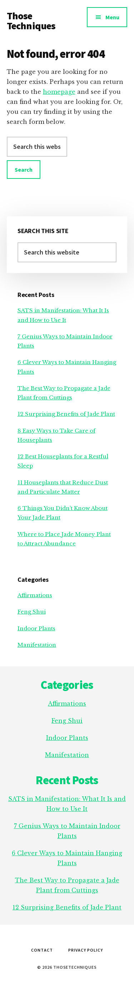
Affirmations (35, 595)
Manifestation (37, 644)
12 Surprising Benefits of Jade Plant (66, 413)
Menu (112, 17)
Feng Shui (32, 611)
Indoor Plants (36, 628)
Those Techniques (31, 20)
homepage (59, 91)
